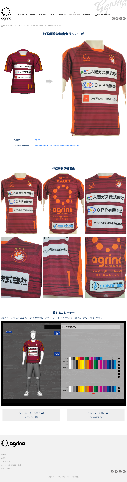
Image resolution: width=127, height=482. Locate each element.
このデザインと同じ (31, 413)
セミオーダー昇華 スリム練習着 (34, 25)
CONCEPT (42, 14)
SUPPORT (61, 14)
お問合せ (4, 457)
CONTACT (87, 14)
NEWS (32, 14)
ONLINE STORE (102, 14)
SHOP (51, 14)
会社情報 (4, 454)
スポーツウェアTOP (8, 25)
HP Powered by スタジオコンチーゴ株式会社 (65, 476)
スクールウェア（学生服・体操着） (11, 464)
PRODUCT (22, 14)
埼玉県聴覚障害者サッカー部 (53, 25)
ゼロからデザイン (96, 413)
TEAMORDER (74, 14)
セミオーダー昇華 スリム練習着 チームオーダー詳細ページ (57, 145)
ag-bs (37, 139)
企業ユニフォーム (6, 467)
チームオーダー (19, 25)
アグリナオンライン (7, 461)
